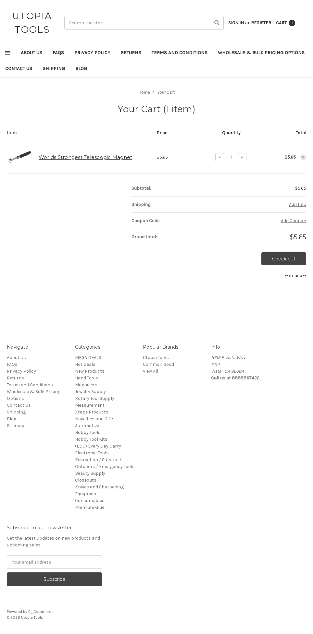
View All (150, 371)
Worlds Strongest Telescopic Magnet (85, 157)
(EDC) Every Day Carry (98, 446)
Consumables (90, 500)
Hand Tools (86, 378)
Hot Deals (85, 364)
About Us (31, 52)
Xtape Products (91, 412)
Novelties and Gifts (95, 419)
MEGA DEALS (88, 357)
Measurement (90, 405)
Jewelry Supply (90, 391)
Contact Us (18, 68)
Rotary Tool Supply (94, 398)
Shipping (54, 68)
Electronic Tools (92, 453)
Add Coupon (293, 220)
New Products (90, 371)
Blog (81, 68)
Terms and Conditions (179, 52)
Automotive (87, 425)
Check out (283, 259)
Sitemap (15, 425)
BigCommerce (41, 611)
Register (261, 23)
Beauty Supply (90, 473)
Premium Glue (89, 507)
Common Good (158, 364)
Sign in (236, 23)
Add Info (297, 204)
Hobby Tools (88, 432)
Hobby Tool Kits (91, 439)
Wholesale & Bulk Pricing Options (261, 52)
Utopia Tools (156, 357)
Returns (131, 52)
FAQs (58, 52)
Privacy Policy (92, 52)
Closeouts (85, 480)
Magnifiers (86, 385)
